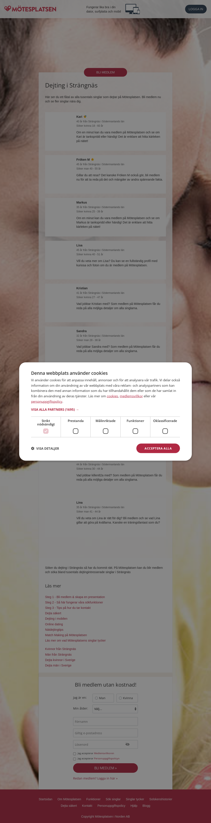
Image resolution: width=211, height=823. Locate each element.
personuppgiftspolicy (46, 401)
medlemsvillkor (131, 396)
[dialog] (105, 411)
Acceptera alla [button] (158, 448)
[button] (105, 409)
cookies (112, 396)
